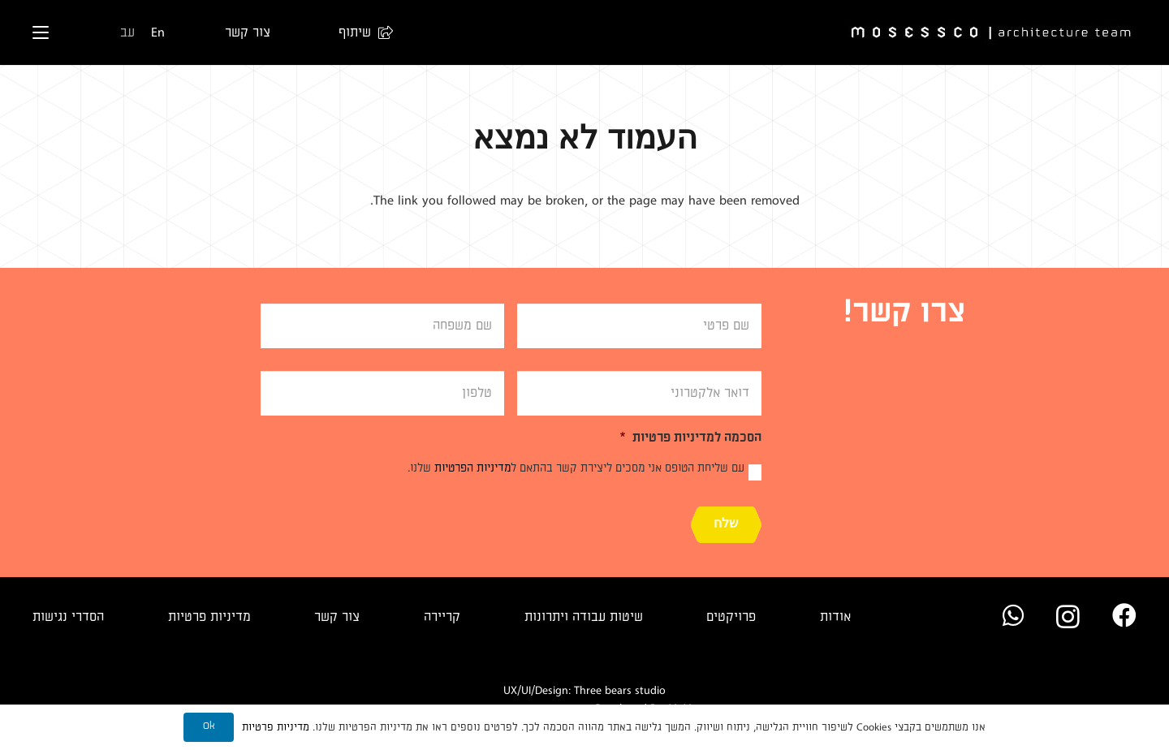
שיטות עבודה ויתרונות (583, 617)
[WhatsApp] (1013, 615)
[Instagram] (1068, 616)
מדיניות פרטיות (209, 617)
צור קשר (337, 617)
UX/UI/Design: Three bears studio (584, 690)
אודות (835, 617)
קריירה (442, 617)
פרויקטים (731, 617)
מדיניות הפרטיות (472, 468)
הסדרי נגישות (68, 617)
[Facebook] (1124, 615)
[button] (358, 32)
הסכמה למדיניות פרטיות (690, 437)
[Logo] (992, 33)
